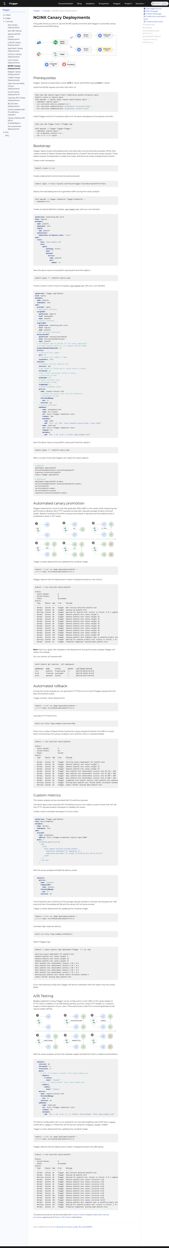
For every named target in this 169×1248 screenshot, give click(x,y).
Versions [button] (140, 4)
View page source (152, 9)
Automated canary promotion (151, 32)
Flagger (36, 11)
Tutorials (46, 11)
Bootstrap (147, 28)
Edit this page (150, 11)
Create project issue (153, 22)
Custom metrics (150, 39)
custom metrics (78, 1215)
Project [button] (128, 4)
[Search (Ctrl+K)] (160, 4)
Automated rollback (152, 36)
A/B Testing (148, 42)
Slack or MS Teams (63, 1217)
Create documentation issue (154, 17)
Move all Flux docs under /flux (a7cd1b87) (74, 1227)
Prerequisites (149, 25)
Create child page (152, 14)
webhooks (97, 1215)
